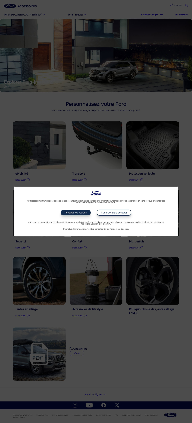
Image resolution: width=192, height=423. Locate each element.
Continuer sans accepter (114, 212)
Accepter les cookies (76, 212)
